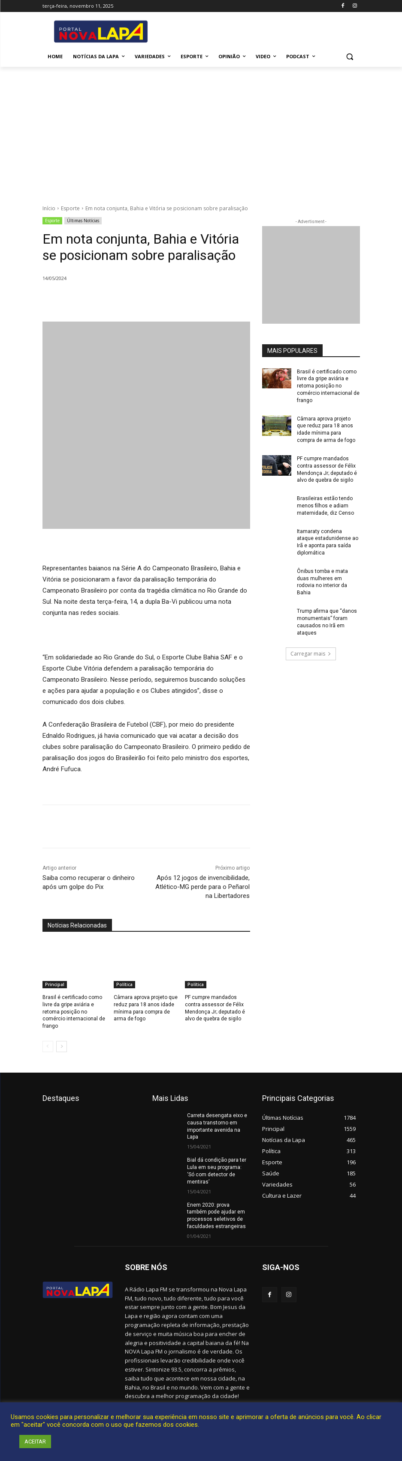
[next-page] (61, 1046)
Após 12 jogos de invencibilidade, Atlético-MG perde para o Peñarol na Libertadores (202, 887)
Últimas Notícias (83, 220)
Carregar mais (310, 653)
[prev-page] (47, 1046)
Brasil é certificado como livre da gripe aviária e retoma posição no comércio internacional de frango (73, 1011)
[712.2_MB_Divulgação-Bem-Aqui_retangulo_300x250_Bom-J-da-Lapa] (311, 275)
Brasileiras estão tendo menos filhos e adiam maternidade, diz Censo (325, 505)
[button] (350, 57)
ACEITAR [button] (35, 1441)
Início (48, 208)
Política (124, 984)
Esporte (70, 208)
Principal (54, 984)
